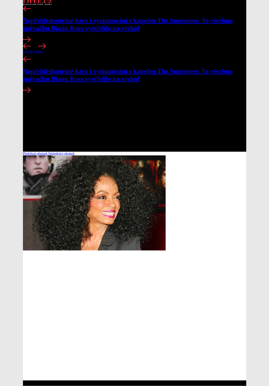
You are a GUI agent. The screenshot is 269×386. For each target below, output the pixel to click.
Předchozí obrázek (35, 153)
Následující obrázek (61, 153)
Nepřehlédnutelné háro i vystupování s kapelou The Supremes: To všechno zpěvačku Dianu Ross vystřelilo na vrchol (128, 24)
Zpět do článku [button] (33, 51)
